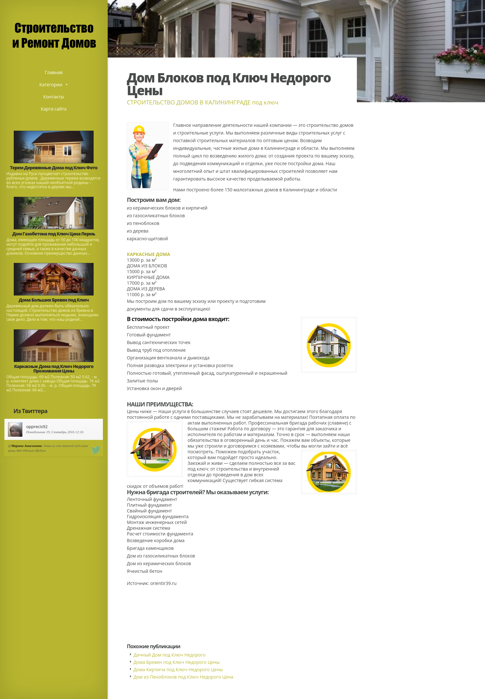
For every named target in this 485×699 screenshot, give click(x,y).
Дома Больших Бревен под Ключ (54, 300)
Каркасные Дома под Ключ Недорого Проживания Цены (53, 368)
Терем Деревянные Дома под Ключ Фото (53, 168)
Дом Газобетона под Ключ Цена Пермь (53, 234)
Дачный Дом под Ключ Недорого (169, 655)
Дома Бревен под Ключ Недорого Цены (177, 662)
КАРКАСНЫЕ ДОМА (148, 254)
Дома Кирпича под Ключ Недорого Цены (178, 669)
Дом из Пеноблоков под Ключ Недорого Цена (183, 677)
